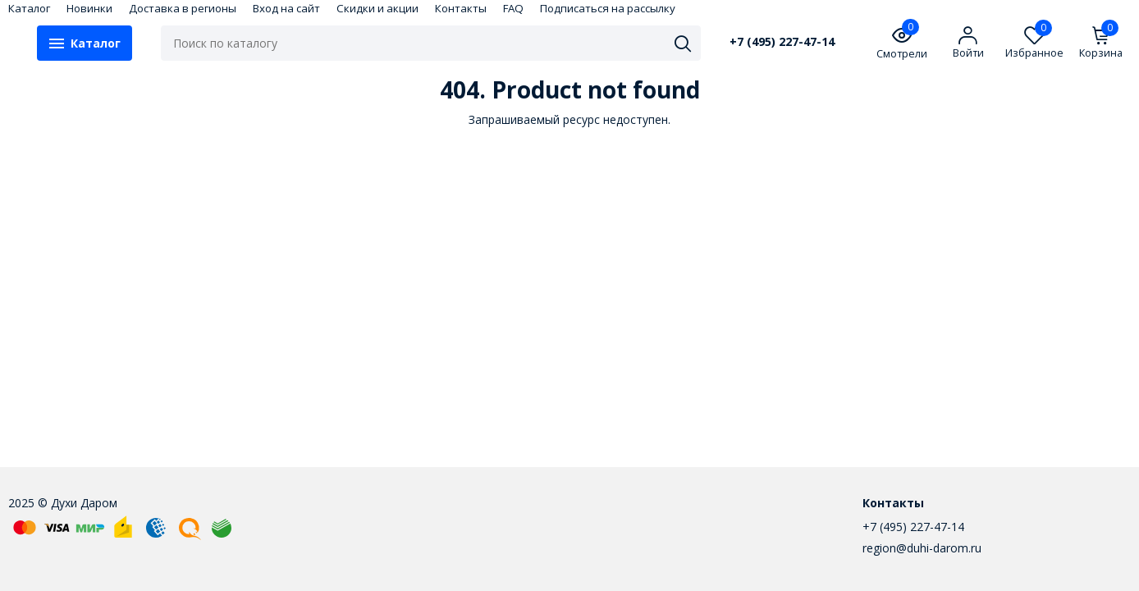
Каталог (29, 8)
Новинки (89, 8)
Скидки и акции (377, 8)
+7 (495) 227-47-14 (782, 41)
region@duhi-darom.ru (921, 548)
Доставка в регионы (182, 8)
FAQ (513, 8)
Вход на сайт (286, 8)
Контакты (461, 8)
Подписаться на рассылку (607, 8)
